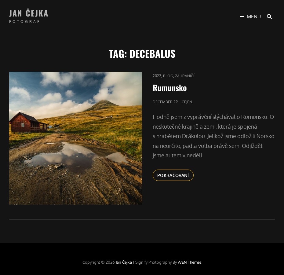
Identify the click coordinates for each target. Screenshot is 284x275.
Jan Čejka (29, 13)
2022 (157, 76)
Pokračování (175, 175)
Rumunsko (170, 88)
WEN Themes (190, 262)
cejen (187, 102)
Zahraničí (184, 76)
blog (168, 76)
